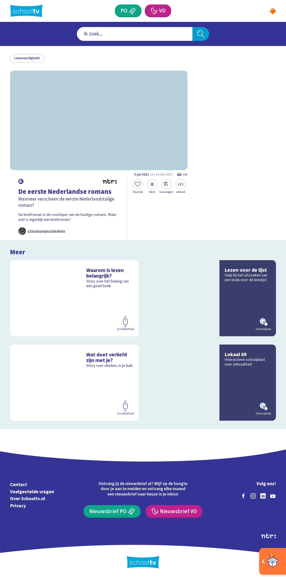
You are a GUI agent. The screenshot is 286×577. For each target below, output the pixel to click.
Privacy (18, 505)
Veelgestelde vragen (32, 491)
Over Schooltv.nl (27, 498)
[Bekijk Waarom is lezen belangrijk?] (74, 298)
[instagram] (253, 496)
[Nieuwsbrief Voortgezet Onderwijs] (174, 511)
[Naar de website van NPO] (272, 11)
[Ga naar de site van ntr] (268, 535)
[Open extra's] (272, 561)
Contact (18, 484)
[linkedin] (263, 496)
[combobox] (134, 34)
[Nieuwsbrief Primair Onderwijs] (112, 511)
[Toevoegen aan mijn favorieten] (138, 186)
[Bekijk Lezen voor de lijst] (211, 298)
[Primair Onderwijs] (132, 10)
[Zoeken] (200, 34)
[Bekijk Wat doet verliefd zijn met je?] (74, 383)
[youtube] (273, 496)
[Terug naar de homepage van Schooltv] (26, 11)
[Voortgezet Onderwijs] (153, 10)
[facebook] (243, 496)
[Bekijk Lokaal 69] (211, 383)
